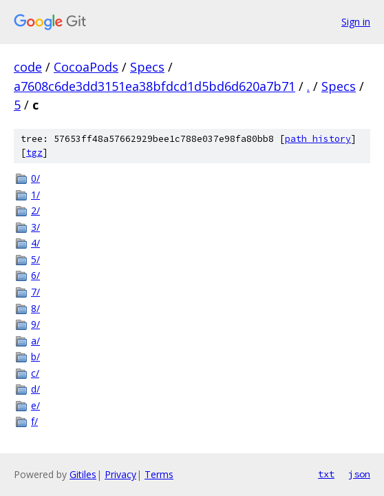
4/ (35, 242)
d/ (35, 388)
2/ (35, 210)
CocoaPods (86, 67)
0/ (35, 178)
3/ (35, 227)
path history (318, 139)
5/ (35, 259)
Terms (159, 474)
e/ (35, 405)
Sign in (355, 21)
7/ (35, 291)
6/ (35, 275)
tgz (34, 152)
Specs (147, 67)
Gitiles (83, 474)
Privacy (120, 474)
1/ (35, 194)
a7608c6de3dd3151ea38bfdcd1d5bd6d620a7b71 (154, 86)
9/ (35, 324)
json (359, 474)
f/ (34, 421)
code (28, 67)
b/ (35, 356)
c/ (35, 373)
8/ (35, 308)
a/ (35, 340)
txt (326, 474)
